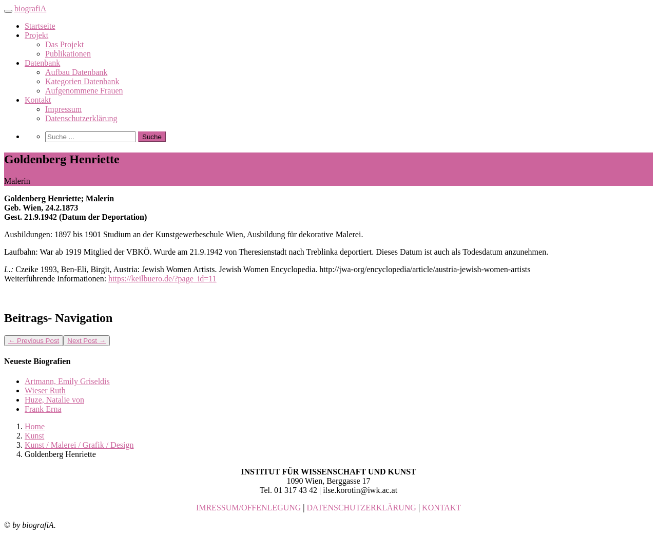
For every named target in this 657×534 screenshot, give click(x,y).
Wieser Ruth (45, 390)
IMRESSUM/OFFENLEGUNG (248, 507)
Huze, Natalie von (54, 399)
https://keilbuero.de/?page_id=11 (162, 278)
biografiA (30, 8)
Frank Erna (43, 409)
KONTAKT (441, 507)
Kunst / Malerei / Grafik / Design (79, 445)
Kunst (34, 435)
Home (35, 426)
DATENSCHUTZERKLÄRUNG (361, 507)
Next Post (86, 341)
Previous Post (33, 341)
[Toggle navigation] (8, 11)
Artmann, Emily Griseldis (67, 381)
